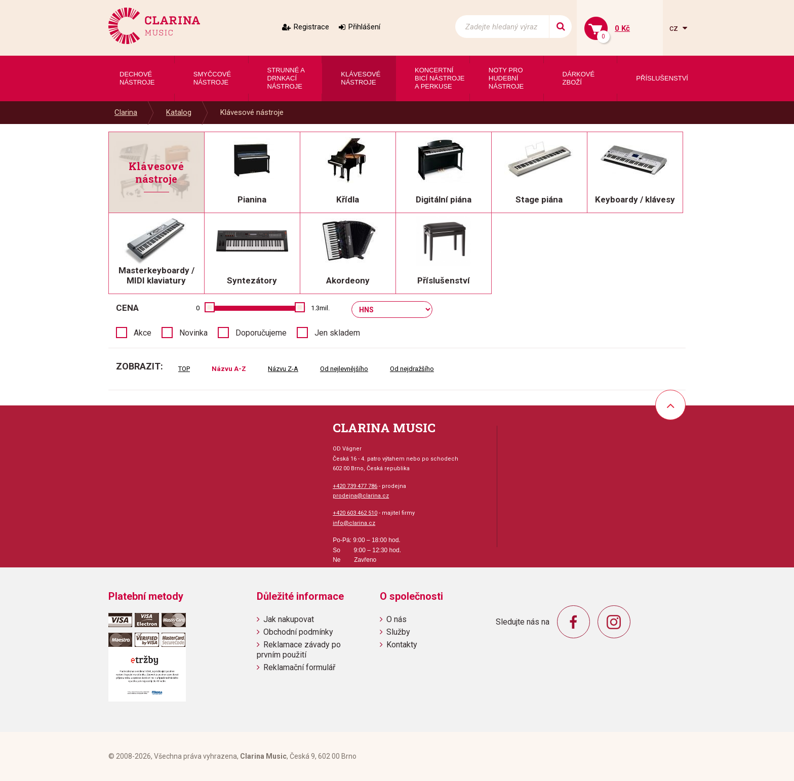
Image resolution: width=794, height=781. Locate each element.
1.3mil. (320, 308)
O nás (396, 619)
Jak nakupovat (288, 619)
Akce (142, 333)
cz (674, 28)
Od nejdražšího (412, 369)
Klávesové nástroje (252, 112)
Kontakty (401, 644)
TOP (184, 369)
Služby (398, 632)
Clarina (125, 112)
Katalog (178, 112)
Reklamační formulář (299, 667)
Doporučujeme (261, 333)
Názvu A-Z (229, 369)
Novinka (193, 333)
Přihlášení (364, 26)
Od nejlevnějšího (344, 369)
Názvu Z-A (283, 369)
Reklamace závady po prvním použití (299, 649)
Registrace (311, 26)
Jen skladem (337, 333)
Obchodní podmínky (298, 632)
